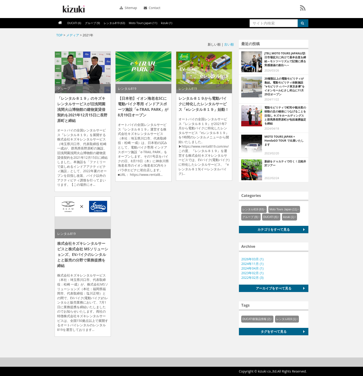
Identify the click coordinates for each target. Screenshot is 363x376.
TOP (59, 35)
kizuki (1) (166, 23)
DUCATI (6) (74, 23)
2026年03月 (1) (252, 259)
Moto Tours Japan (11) (143, 23)
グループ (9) (92, 23)
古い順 (229, 44)
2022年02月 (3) (252, 277)
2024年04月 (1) (252, 268)
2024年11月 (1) (252, 263)
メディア (72, 35)
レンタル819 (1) (286, 319)
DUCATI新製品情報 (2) (256, 319)
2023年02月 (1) (252, 273)
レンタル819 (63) (114, 23)
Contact (152, 8)
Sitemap (128, 8)
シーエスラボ (73, 9)
